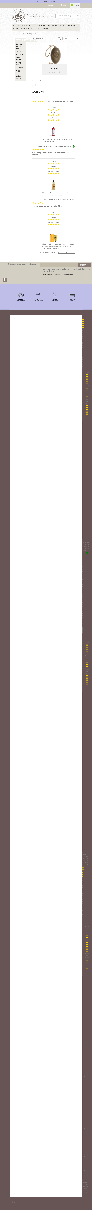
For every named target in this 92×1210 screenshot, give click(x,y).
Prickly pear (18, 63)
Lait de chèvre (18, 77)
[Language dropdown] (52, 5)
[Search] (67, 16)
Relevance (71, 38)
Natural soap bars (37, 25)
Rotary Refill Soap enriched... (55, 66)
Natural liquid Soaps (57, 25)
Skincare (72, 25)
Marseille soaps (20, 25)
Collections (26, 40)
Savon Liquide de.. (65, 146)
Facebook (5, 280)
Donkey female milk (19, 46)
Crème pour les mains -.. (66, 253)
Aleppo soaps (18, 72)
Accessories (43, 28)
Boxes (15, 28)
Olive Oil (19, 68)
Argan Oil (19, 54)
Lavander (19, 51)
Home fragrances (28, 28)
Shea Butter (18, 58)
